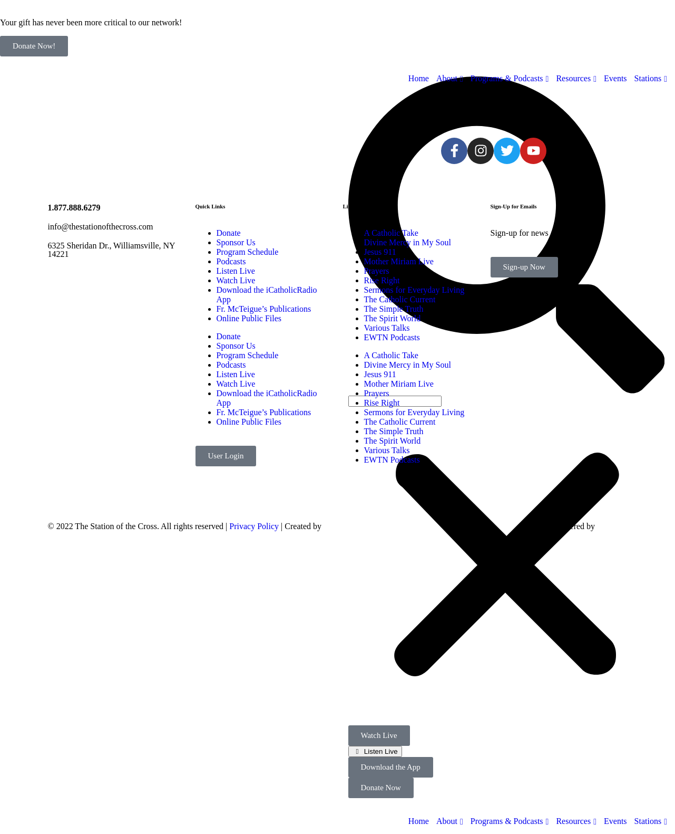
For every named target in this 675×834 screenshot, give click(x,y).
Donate (229, 232)
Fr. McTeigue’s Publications (264, 308)
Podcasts (231, 261)
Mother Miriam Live (399, 261)
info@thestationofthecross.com (100, 226)
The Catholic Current (400, 299)
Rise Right (382, 280)
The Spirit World (392, 318)
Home (418, 821)
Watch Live (236, 280)
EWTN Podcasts (392, 337)
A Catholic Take (391, 232)
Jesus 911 (380, 251)
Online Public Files (249, 318)
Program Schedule (248, 251)
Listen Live (379, 751)
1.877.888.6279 (74, 207)
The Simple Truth (394, 308)
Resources (573, 821)
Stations (648, 821)
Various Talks (387, 327)
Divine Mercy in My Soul (407, 242)
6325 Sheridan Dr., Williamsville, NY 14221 (111, 249)
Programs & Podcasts (507, 821)
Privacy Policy (254, 526)
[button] (506, 566)
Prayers (376, 270)
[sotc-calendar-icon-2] (364, 109)
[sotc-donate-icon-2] (392, 109)
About (446, 821)
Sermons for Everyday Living (414, 289)
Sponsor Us (236, 242)
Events (615, 821)
